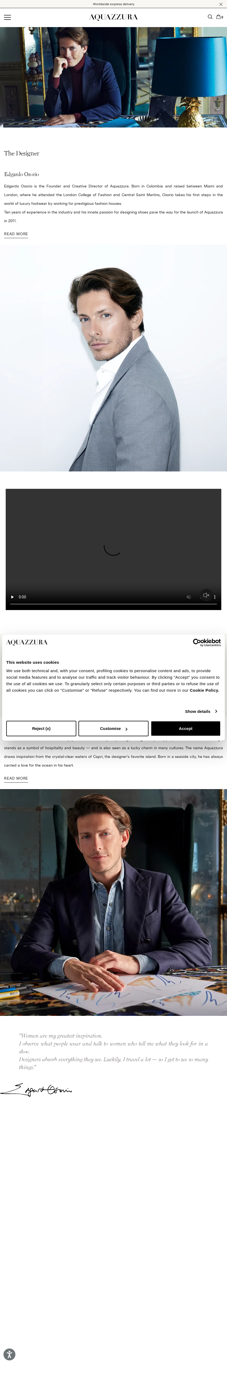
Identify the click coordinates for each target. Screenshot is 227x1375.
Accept (186, 728)
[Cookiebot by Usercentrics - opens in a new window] (197, 643)
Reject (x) (41, 728)
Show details (197, 711)
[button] (220, 4)
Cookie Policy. (204, 690)
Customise (113, 728)
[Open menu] (7, 17)
